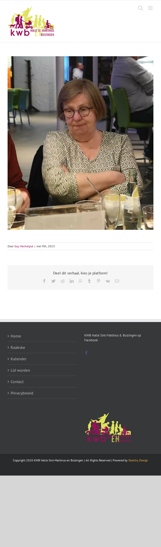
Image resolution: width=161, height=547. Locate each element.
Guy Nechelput (23, 246)
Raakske (18, 347)
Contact (17, 381)
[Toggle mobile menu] (150, 8)
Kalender (18, 358)
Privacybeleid (22, 392)
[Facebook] (86, 353)
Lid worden (20, 370)
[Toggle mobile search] (140, 8)
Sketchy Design (138, 460)
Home (16, 335)
